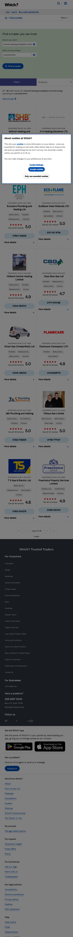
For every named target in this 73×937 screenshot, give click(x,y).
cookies (20, 144)
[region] (36, 159)
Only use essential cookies (36, 176)
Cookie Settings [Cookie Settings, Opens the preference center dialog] (36, 165)
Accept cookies (36, 169)
